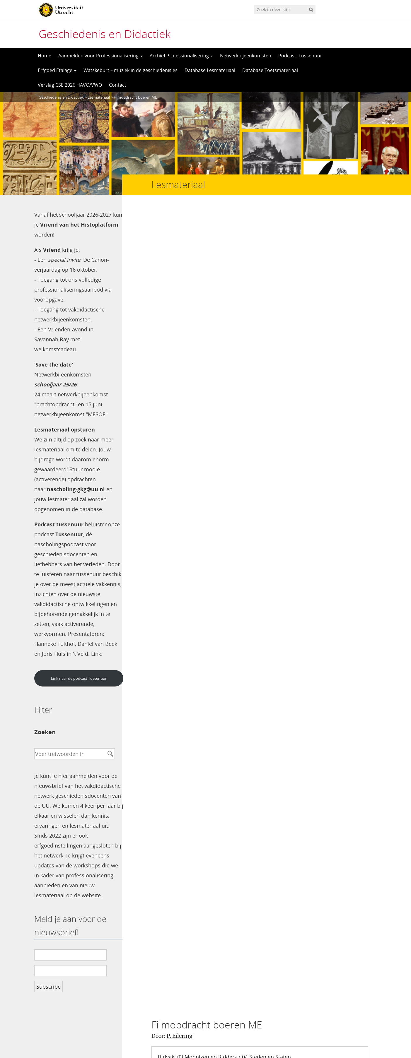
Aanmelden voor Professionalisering (100, 55)
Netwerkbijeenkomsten (245, 55)
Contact (117, 85)
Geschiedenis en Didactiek (104, 33)
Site (156, 742)
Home (44, 55)
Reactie (163, 690)
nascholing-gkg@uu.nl (76, 489)
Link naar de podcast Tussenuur (77, 688)
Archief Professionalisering (181, 55)
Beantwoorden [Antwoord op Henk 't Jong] (192, 525)
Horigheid (286, 271)
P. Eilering (179, 230)
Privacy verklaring (351, 1037)
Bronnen (215, 261)
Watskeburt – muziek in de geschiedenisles (130, 70)
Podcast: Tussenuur (300, 55)
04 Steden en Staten (266, 251)
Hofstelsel (256, 271)
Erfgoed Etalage (57, 70)
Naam (161, 707)
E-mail (162, 725)
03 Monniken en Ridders (207, 251)
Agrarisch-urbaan (218, 271)
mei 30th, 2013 (233, 391)
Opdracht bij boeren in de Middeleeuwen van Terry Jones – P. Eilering (244, 311)
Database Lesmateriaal (210, 70)
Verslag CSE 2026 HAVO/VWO (70, 85)
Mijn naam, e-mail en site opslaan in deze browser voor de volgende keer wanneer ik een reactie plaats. (257, 774)
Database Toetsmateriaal (270, 70)
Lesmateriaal (99, 97)
